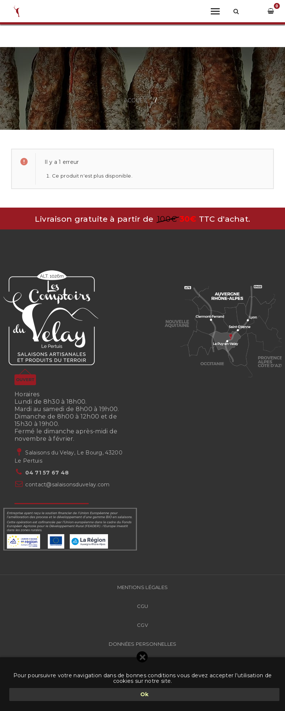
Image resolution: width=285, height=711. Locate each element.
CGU (142, 606)
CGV (142, 625)
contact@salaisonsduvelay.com (67, 484)
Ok (144, 694)
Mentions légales (142, 587)
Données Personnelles (143, 644)
